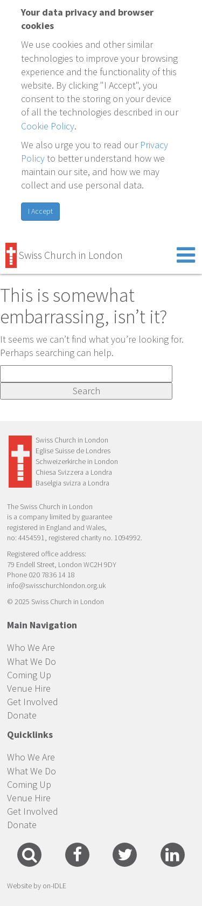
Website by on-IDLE (36, 885)
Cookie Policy (47, 126)
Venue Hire (29, 688)
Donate (22, 715)
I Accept (40, 211)
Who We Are (31, 647)
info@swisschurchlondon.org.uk (56, 585)
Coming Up (29, 675)
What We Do (31, 661)
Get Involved (32, 701)
